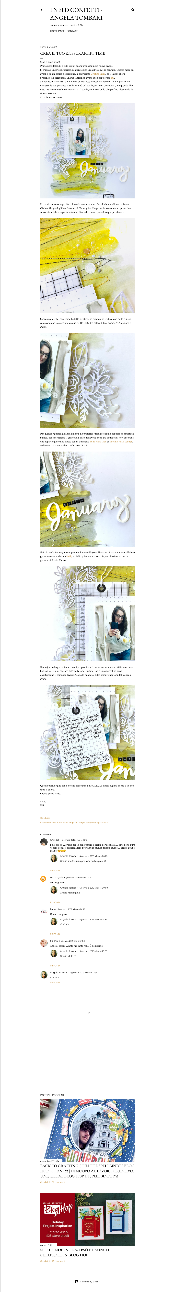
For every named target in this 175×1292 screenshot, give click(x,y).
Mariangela (56, 877)
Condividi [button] (45, 818)
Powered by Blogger (87, 1282)
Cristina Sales (98, 73)
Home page (57, 31)
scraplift (104, 822)
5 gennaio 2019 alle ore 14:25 (78, 877)
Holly (69, 556)
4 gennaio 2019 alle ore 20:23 (93, 856)
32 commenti (58, 1182)
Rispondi (55, 870)
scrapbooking (93, 822)
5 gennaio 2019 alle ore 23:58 (83, 972)
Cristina (54, 839)
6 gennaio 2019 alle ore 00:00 (94, 888)
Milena (54, 940)
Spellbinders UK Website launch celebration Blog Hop (74, 1252)
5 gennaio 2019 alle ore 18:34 (72, 941)
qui (112, 77)
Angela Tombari (69, 856)
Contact (72, 31)
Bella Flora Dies (98, 441)
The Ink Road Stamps (121, 441)
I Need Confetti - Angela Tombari (76, 13)
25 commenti (58, 1261)
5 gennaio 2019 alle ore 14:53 (71, 909)
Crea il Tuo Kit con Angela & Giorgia (67, 822)
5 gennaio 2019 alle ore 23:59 (93, 919)
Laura (53, 909)
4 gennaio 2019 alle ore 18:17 (73, 840)
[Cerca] (133, 9)
